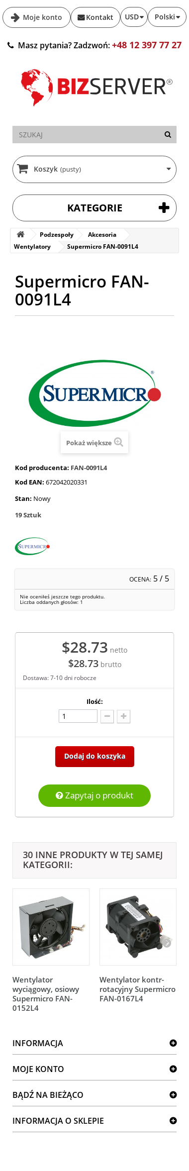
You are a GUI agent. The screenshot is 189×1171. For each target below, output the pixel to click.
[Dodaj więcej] (123, 716)
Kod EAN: (29, 482)
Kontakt (99, 17)
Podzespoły (57, 234)
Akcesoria (102, 234)
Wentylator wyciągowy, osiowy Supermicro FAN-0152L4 (45, 994)
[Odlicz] (107, 716)
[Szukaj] (168, 134)
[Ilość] (78, 716)
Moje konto (41, 17)
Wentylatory (32, 246)
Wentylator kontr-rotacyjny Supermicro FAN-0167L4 (137, 989)
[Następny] (167, 943)
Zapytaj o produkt (94, 795)
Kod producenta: (42, 467)
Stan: (23, 498)
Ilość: (95, 701)
